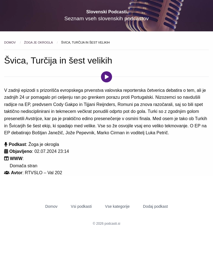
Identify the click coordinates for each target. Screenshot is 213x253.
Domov (10, 42)
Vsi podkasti (81, 206)
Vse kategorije (117, 206)
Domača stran (23, 165)
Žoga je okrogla (39, 42)
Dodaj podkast (155, 206)
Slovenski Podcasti (106, 11)
